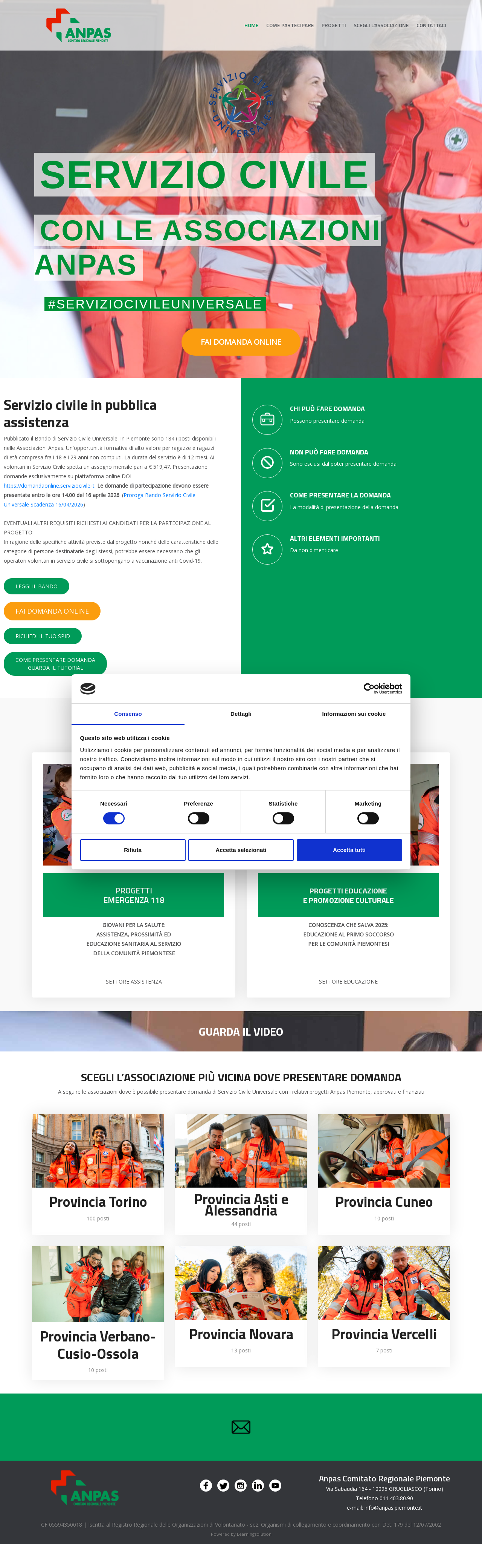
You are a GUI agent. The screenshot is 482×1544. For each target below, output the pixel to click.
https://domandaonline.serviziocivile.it (49, 485)
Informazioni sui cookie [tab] (354, 713)
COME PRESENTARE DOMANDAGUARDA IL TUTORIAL (55, 663)
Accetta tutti (349, 850)
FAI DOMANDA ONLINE (241, 342)
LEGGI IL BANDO (36, 586)
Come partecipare (290, 25)
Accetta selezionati (240, 850)
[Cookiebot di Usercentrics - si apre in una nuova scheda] (369, 688)
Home (251, 25)
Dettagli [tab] (241, 713)
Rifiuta (133, 850)
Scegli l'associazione (381, 25)
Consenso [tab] (128, 713)
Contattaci (431, 25)
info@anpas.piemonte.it (393, 1507)
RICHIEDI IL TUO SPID (42, 636)
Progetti (334, 25)
